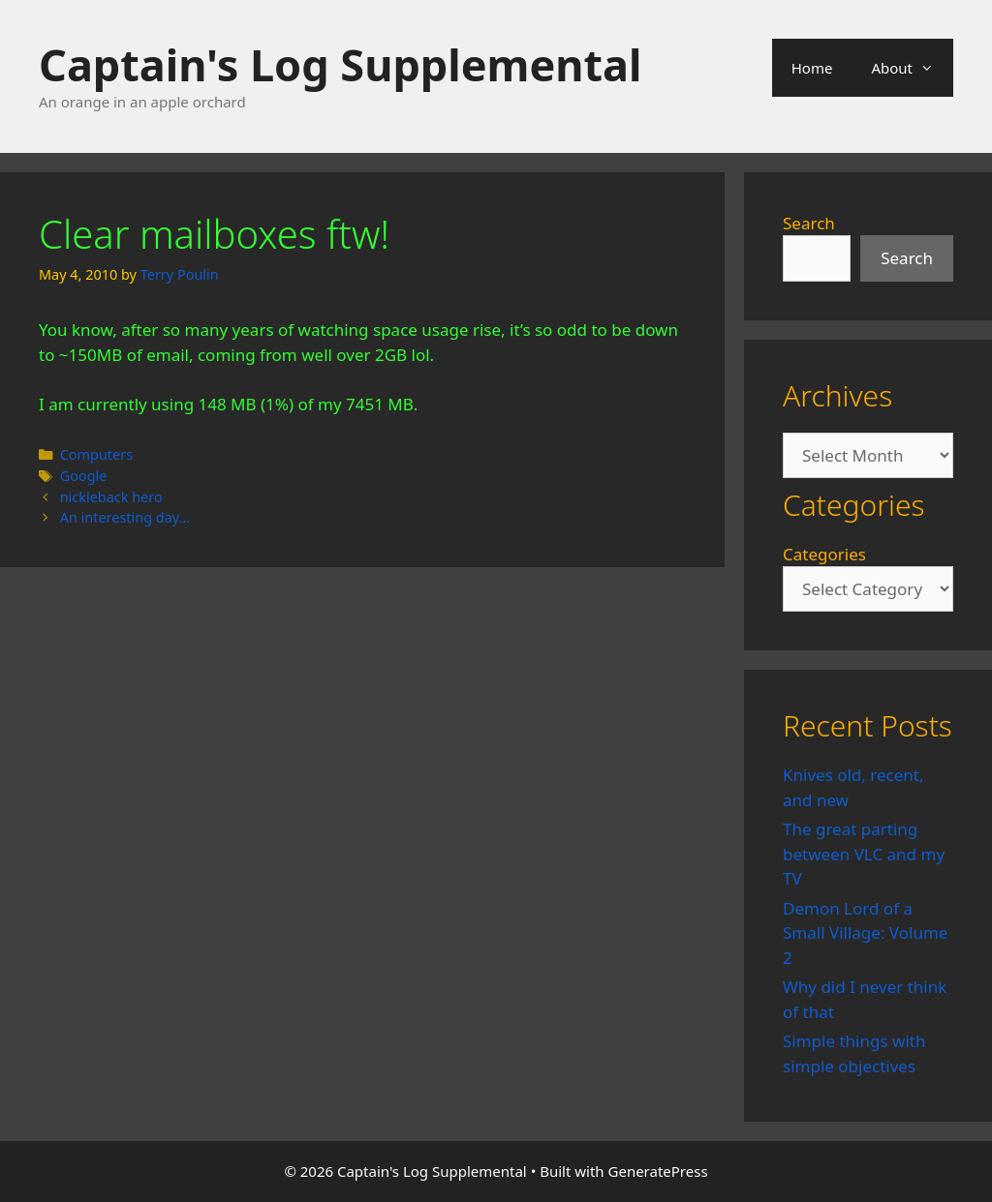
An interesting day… (125, 517)
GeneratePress (658, 1171)
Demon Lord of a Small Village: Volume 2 (865, 933)
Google (84, 475)
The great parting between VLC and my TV (864, 853)
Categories (824, 554)
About (912, 68)
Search (809, 223)
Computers (96, 454)
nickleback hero (111, 497)
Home (812, 67)
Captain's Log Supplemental (340, 64)
